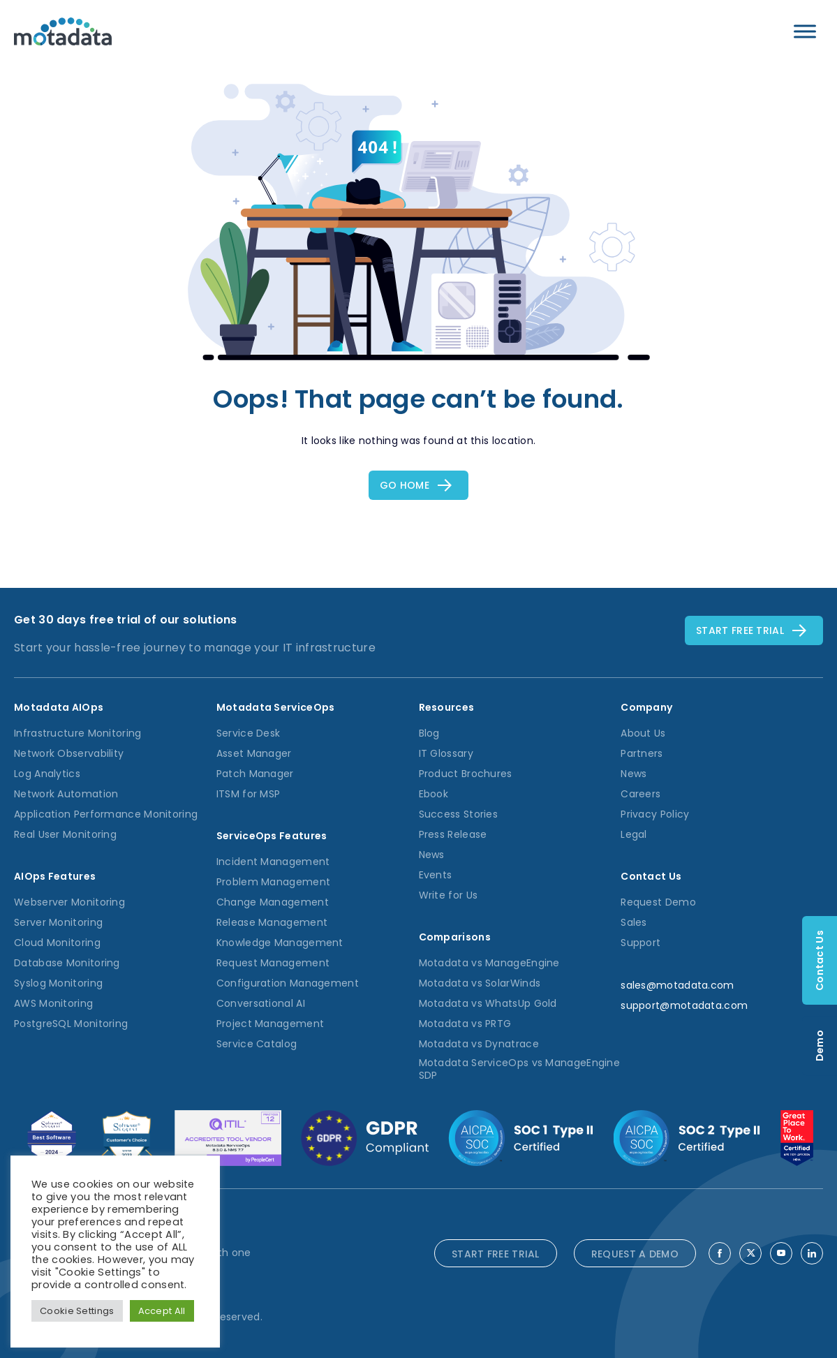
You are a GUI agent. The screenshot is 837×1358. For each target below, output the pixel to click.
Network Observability (69, 753)
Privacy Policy (655, 814)
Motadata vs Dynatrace (479, 1044)
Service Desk (248, 733)
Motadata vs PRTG (465, 1023)
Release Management (271, 922)
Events (435, 875)
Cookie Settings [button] (77, 1311)
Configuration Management (287, 983)
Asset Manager (254, 753)
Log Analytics (47, 773)
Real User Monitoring (65, 834)
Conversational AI (260, 1003)
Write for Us (448, 895)
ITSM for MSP (248, 794)
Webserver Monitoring (69, 902)
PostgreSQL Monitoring (71, 1023)
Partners (641, 753)
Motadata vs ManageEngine (489, 963)
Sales (634, 922)
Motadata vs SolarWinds (480, 983)
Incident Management (273, 861)
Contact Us (820, 960)
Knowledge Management (279, 942)
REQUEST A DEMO (635, 1254)
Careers (640, 794)
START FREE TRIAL (496, 1254)
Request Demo (658, 902)
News (432, 854)
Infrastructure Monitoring (78, 733)
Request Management (272, 963)
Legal (634, 834)
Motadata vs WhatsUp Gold (488, 1003)
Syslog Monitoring (58, 983)
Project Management (270, 1023)
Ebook (434, 794)
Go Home (404, 485)
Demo (820, 1045)
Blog (429, 733)
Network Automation (66, 794)
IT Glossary (446, 753)
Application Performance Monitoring (106, 814)
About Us (643, 733)
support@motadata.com (684, 1005)
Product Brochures (465, 773)
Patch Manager (255, 773)
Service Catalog (256, 1044)
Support (640, 942)
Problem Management (273, 882)
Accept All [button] (162, 1311)
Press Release (453, 834)
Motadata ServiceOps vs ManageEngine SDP (520, 1069)
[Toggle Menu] (805, 31)
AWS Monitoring (53, 1003)
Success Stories (458, 814)
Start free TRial (740, 630)
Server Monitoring (58, 922)
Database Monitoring (67, 963)
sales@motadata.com (677, 985)
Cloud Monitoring (57, 942)
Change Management (272, 902)
